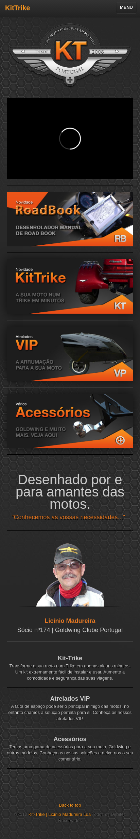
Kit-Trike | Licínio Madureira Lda (60, 814)
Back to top (70, 805)
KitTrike (17, 8)
